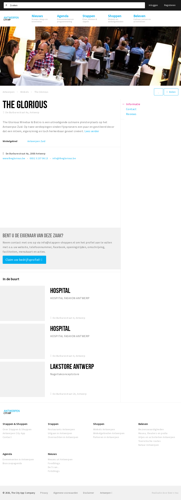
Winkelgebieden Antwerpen (109, 433)
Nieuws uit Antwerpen (60, 459)
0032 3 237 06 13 (39, 158)
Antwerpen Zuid (36, 141)
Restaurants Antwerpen (61, 429)
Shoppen (98, 424)
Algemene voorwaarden (65, 492)
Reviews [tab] (131, 114)
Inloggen (153, 5)
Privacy (44, 492)
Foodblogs (54, 463)
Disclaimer (88, 492)
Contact (7, 437)
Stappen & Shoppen (15, 424)
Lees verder (91, 131)
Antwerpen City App (14, 433)
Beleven (143, 424)
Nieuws (52, 454)
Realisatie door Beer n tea (165, 492)
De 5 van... (53, 467)
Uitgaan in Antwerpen (60, 433)
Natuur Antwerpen (148, 444)
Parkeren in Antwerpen (106, 437)
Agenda (7, 454)
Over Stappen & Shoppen (17, 429)
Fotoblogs (54, 471)
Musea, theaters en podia (153, 433)
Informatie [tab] (133, 104)
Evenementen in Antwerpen (18, 459)
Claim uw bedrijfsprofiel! (23, 260)
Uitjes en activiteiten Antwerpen (156, 437)
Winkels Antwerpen (104, 429)
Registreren (170, 5)
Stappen (53, 424)
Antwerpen (106, 492)
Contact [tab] (131, 109)
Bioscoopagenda (12, 463)
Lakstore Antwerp (72, 366)
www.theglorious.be (14, 158)
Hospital (60, 290)
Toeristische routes (149, 441)
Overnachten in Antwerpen (63, 437)
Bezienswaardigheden (151, 429)
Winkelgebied (10, 141)
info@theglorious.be (64, 158)
